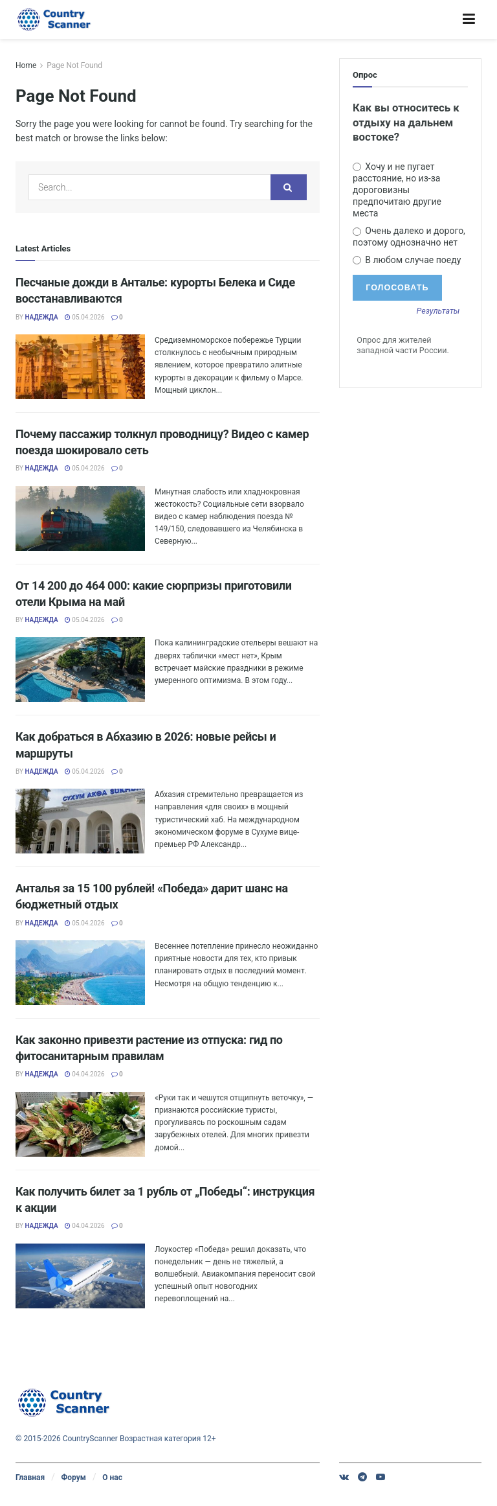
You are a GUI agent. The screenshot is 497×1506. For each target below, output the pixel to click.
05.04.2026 (85, 317)
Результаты (438, 311)
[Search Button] (289, 187)
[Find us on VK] (344, 1477)
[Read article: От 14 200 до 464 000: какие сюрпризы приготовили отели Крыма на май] (80, 669)
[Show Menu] (469, 19)
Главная (30, 1477)
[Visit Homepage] (54, 19)
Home (26, 65)
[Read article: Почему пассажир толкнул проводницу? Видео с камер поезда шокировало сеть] (80, 518)
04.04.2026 (85, 1074)
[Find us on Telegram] (362, 1477)
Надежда (41, 317)
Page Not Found (74, 65)
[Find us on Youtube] (380, 1477)
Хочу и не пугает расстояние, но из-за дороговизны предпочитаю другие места (397, 190)
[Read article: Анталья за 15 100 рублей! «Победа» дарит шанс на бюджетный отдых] (80, 972)
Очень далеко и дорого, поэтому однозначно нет (409, 237)
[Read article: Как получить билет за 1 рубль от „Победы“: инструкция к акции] (80, 1276)
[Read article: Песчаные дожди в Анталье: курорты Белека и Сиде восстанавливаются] (80, 366)
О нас (112, 1477)
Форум (73, 1477)
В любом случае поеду (407, 260)
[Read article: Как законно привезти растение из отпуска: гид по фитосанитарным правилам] (80, 1124)
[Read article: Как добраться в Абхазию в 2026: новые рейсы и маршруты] (80, 821)
